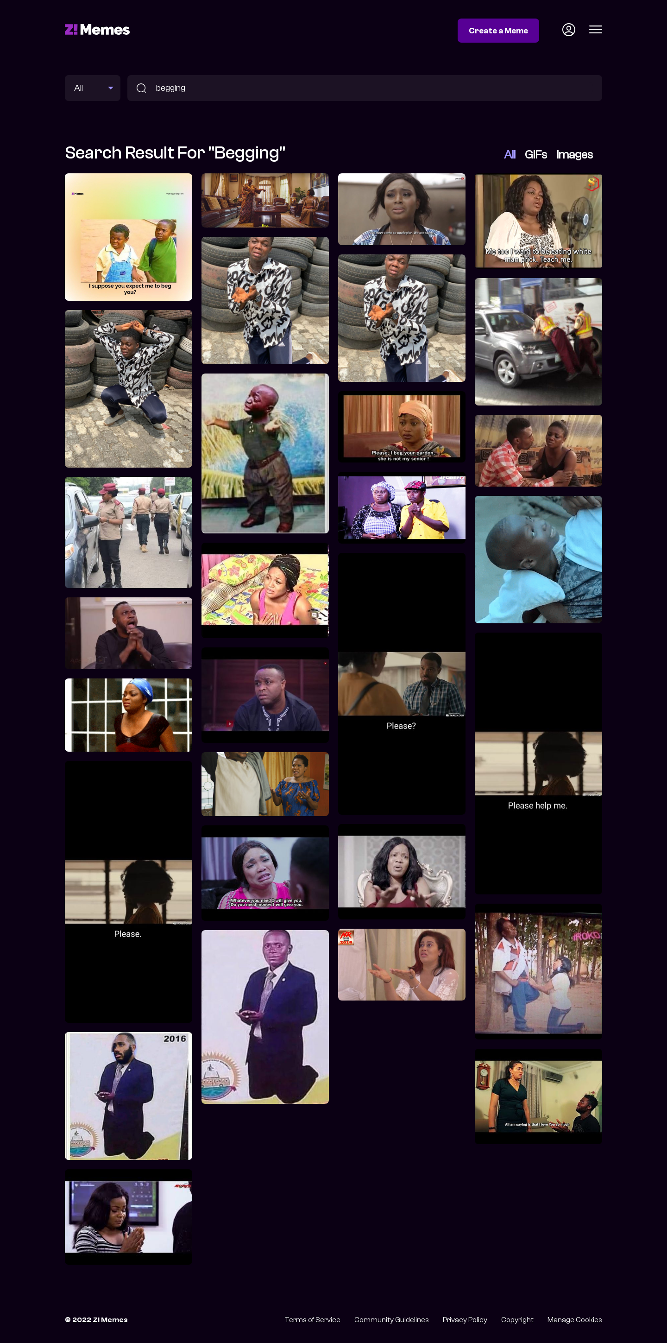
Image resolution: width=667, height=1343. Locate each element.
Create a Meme (498, 30)
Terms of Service (312, 1320)
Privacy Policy (465, 1320)
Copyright (517, 1320)
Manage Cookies (574, 1320)
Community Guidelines (391, 1320)
